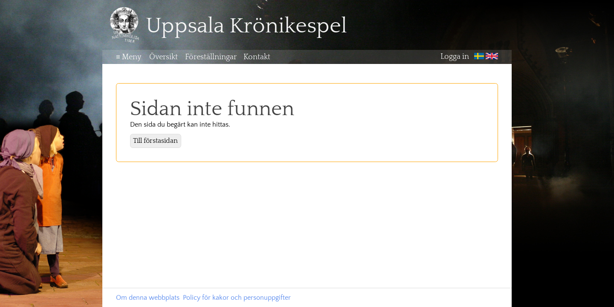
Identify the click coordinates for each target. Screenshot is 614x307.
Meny (128, 57)
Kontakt (256, 57)
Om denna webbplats (148, 297)
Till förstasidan (155, 141)
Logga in (454, 57)
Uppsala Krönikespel (246, 26)
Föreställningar (211, 57)
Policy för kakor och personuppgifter (237, 297)
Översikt (163, 57)
